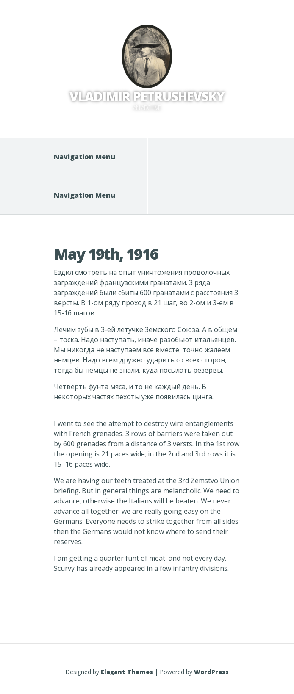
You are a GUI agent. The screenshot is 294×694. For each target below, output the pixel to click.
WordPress (211, 672)
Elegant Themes (127, 672)
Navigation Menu (90, 156)
